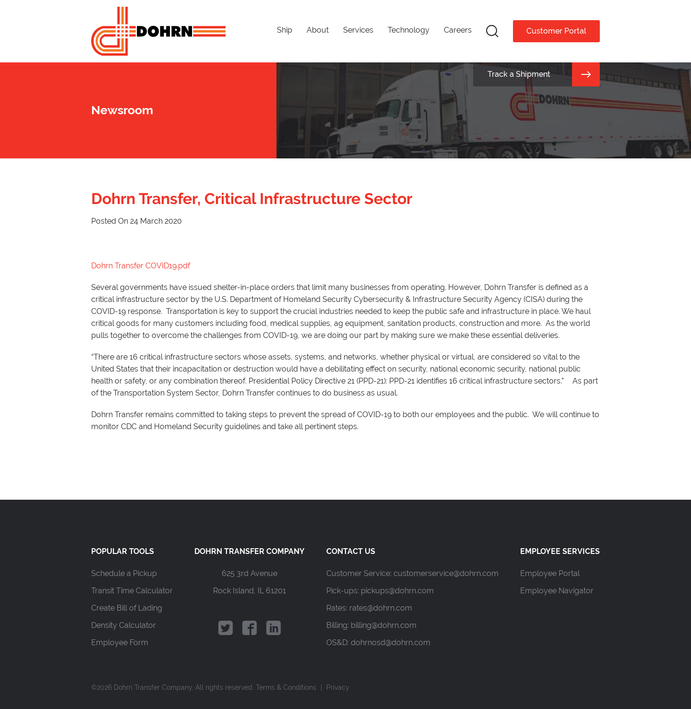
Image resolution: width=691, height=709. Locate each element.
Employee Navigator (557, 590)
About (318, 30)
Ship (284, 30)
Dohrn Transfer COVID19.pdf (140, 265)
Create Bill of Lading (126, 608)
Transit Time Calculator (132, 590)
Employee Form (119, 642)
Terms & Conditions (286, 687)
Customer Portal (556, 31)
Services (358, 30)
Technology (408, 30)
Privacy (337, 687)
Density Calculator (123, 625)
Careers (458, 30)
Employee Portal (550, 573)
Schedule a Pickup (124, 573)
